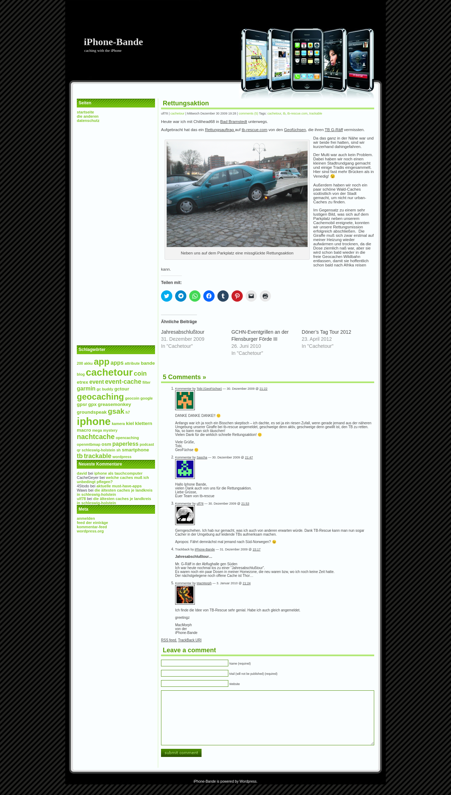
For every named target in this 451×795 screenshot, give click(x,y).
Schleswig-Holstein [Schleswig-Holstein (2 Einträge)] (98, 450)
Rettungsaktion (186, 103)
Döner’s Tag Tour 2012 (326, 332)
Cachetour (178, 113)
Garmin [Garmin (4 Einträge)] (86, 389)
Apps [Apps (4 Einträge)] (117, 363)
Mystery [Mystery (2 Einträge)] (110, 430)
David (82, 473)
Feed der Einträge (92, 522)
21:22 (264, 388)
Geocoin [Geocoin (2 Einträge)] (132, 398)
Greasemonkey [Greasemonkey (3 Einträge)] (114, 404)
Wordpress (248, 792)
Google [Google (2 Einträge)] (147, 398)
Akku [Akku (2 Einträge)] (88, 363)
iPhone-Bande (113, 41)
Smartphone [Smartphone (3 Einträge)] (135, 449)
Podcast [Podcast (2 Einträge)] (147, 444)
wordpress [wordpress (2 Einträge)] (121, 457)
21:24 (247, 583)
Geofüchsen (295, 130)
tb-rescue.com (298, 113)
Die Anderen (88, 116)
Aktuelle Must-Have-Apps (119, 486)
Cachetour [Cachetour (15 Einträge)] (109, 372)
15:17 (257, 549)
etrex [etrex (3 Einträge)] (82, 382)
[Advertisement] (116, 234)
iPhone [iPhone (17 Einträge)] (94, 421)
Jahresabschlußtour (182, 332)
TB (284, 113)
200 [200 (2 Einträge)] (80, 363)
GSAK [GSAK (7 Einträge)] (116, 411)
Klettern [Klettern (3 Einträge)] (143, 423)
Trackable (315, 113)
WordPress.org (90, 531)
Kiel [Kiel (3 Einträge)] (130, 423)
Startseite (85, 112)
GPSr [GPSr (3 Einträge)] (82, 404)
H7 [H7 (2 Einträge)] (127, 412)
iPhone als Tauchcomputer (118, 473)
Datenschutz (88, 120)
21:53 (245, 503)
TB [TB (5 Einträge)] (80, 456)
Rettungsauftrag (220, 130)
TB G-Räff (334, 130)
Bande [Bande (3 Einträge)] (148, 363)
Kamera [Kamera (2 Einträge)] (118, 423)
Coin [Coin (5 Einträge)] (140, 373)
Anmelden (86, 518)
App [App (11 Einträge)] (101, 361)
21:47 (249, 457)
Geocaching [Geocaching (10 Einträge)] (100, 396)
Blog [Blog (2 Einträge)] (81, 374)
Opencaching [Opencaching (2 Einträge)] (127, 438)
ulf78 (81, 499)
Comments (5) (248, 113)
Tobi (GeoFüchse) (209, 388)
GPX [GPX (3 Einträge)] (92, 404)
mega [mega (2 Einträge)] (97, 430)
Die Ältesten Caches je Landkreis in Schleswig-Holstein (115, 492)
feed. (169, 640)
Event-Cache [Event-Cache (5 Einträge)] (123, 381)
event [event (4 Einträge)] (96, 382)
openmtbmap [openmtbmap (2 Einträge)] (88, 444)
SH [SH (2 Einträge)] (118, 450)
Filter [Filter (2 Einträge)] (146, 382)
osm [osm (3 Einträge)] (106, 444)
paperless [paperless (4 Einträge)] (125, 444)
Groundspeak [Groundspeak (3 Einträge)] (92, 412)
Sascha (202, 457)
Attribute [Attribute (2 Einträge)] (132, 363)
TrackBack (190, 640)
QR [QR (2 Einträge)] (79, 450)
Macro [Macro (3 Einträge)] (84, 430)
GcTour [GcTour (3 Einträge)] (122, 389)
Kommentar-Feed (92, 527)
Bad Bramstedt (233, 121)
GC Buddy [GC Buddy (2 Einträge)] (105, 389)
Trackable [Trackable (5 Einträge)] (97, 456)
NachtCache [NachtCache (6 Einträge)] (96, 436)
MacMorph (204, 583)
